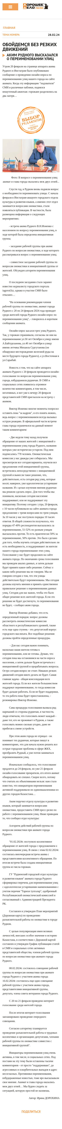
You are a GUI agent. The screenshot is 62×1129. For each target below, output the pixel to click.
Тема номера (11, 34)
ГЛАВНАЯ (9, 28)
